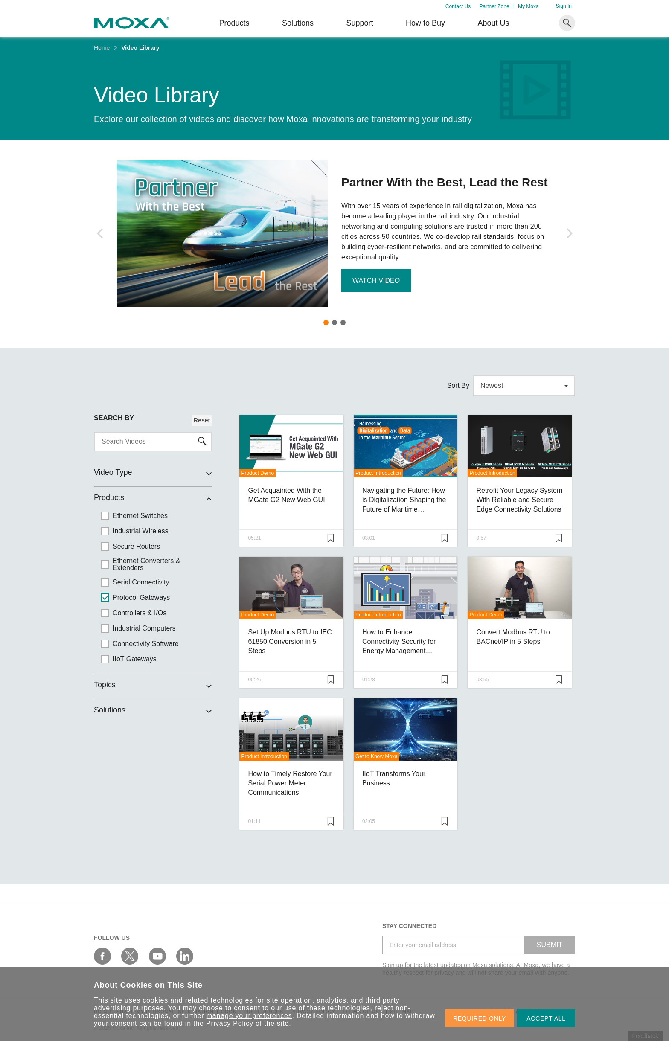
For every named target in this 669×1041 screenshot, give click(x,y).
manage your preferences (249, 1015)
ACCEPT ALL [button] (546, 1018)
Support (359, 23)
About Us (493, 23)
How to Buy (425, 23)
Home (102, 47)
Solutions (298, 23)
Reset (202, 420)
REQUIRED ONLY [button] (479, 1018)
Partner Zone (494, 6)
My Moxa (528, 6)
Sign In (564, 6)
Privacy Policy (229, 1023)
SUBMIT (549, 944)
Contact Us (458, 6)
